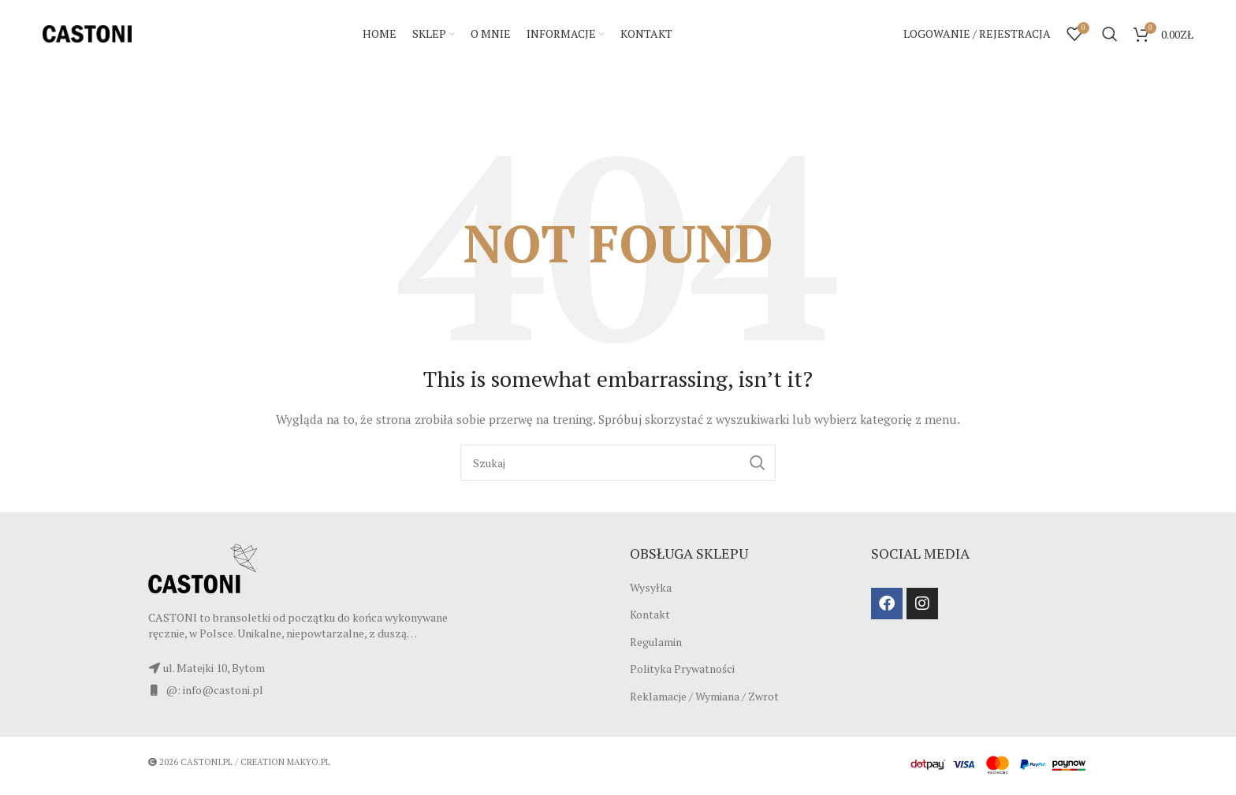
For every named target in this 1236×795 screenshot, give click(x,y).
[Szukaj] (1110, 35)
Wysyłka (651, 590)
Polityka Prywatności (682, 672)
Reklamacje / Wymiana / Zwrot (704, 700)
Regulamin (656, 645)
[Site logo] (87, 34)
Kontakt (650, 618)
